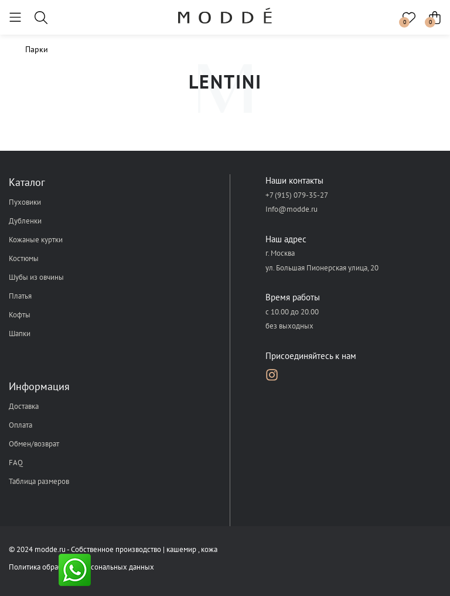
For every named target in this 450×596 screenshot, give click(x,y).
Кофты (19, 315)
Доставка (24, 406)
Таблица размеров (39, 481)
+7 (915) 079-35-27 (296, 195)
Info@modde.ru (291, 209)
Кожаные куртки (36, 240)
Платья (20, 296)
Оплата (20, 425)
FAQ (16, 463)
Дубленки (25, 221)
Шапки (19, 333)
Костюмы (24, 258)
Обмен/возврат (34, 444)
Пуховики (25, 202)
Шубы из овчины (36, 277)
